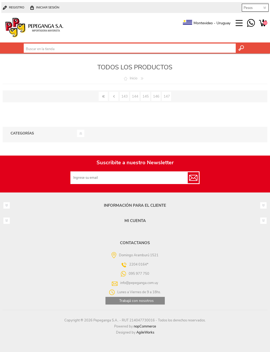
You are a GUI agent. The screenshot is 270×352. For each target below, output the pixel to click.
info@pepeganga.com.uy (139, 283)
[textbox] (130, 49)
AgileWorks (145, 332)
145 (145, 96)
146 (156, 96)
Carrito (263, 23)
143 (124, 96)
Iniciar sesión (47, 7)
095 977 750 (251, 23)
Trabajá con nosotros (136, 300)
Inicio (133, 78)
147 (166, 96)
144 (135, 96)
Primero (103, 96)
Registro (16, 7)
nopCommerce (145, 326)
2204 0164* (138, 264)
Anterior (113, 96)
